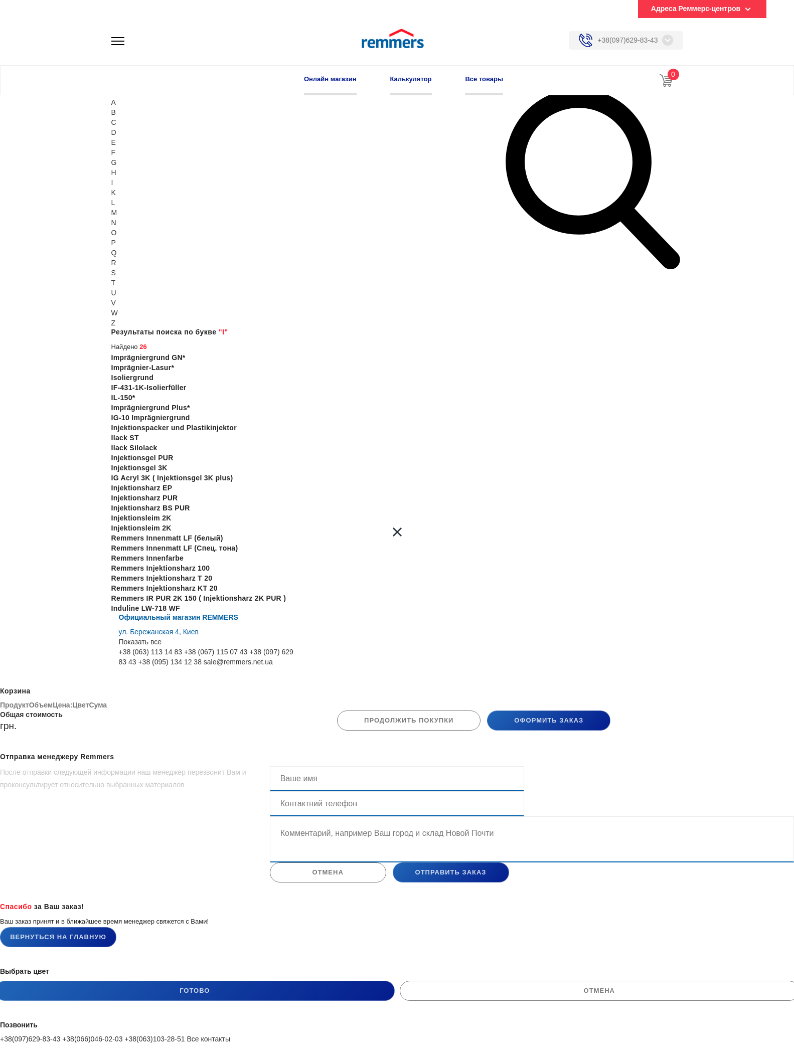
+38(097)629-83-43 (627, 40)
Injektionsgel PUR (142, 458)
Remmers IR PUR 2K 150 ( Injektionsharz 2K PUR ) (198, 598)
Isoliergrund (132, 378)
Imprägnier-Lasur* (143, 368)
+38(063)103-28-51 (154, 1039)
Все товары (484, 79)
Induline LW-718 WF (145, 608)
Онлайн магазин (330, 79)
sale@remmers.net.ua (238, 662)
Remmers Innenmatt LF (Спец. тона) (174, 548)
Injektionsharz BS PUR (150, 508)
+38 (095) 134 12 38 (170, 662)
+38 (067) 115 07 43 (216, 652)
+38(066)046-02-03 (92, 1039)
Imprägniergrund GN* (148, 357)
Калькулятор (410, 79)
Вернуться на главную (58, 937)
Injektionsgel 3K (139, 468)
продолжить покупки (408, 720)
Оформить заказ (548, 720)
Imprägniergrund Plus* (150, 408)
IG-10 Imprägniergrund (150, 418)
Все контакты (208, 1039)
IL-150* (123, 398)
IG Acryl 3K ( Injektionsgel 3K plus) (172, 478)
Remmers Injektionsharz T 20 (162, 578)
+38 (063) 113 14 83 (151, 652)
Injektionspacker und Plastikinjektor (174, 428)
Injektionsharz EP (142, 488)
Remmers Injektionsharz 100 (160, 568)
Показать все (140, 642)
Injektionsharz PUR (144, 498)
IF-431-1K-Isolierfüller (149, 388)
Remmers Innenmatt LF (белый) (167, 538)
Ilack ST (125, 438)
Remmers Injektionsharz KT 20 (164, 588)
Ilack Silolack (134, 448)
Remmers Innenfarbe (147, 558)
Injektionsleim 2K (141, 518)
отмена (327, 872)
